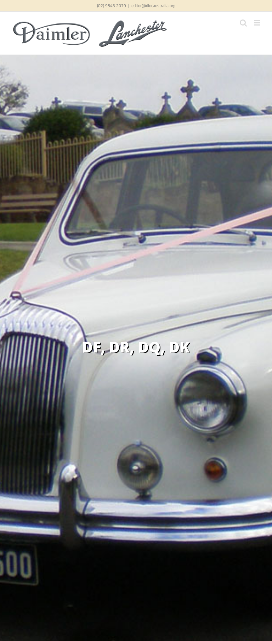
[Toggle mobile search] (243, 23)
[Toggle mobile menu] (257, 23)
